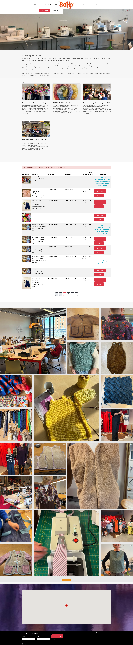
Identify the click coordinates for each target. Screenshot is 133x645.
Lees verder (25, 113)
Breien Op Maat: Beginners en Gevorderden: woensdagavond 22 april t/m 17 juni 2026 (38, 204)
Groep (99, 195)
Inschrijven (100, 191)
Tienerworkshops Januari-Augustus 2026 (96, 103)
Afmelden (57, 640)
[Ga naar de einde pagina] (76, 294)
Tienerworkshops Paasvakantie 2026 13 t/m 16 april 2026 (39, 179)
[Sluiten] (109, 167)
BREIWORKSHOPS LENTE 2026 (62, 103)
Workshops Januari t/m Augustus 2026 (35, 140)
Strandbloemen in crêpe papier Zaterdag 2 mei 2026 (38, 216)
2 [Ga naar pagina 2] (68, 294)
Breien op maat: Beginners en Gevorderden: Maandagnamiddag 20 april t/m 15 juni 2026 (38, 194)
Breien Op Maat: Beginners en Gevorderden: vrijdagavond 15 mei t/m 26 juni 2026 (38, 282)
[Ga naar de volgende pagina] (72, 294)
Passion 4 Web (106, 635)
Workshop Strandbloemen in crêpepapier (36, 103)
